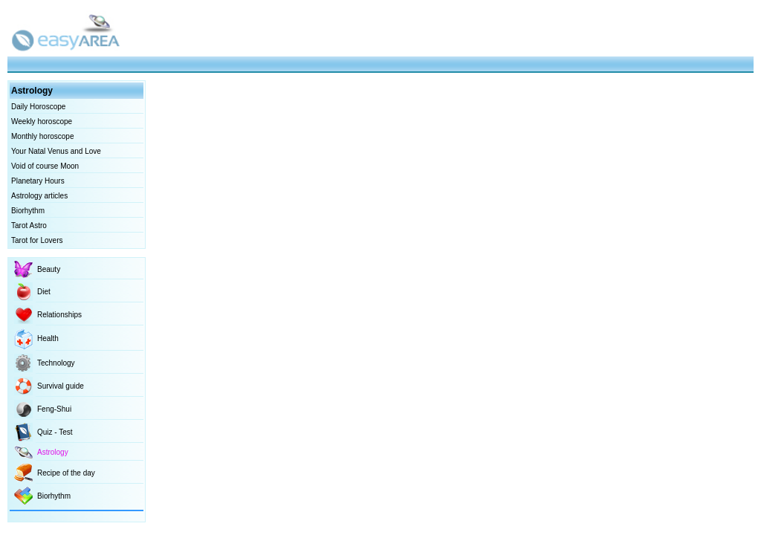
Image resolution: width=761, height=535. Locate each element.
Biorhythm (28, 211)
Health (48, 338)
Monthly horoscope (42, 136)
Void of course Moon (45, 166)
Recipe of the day (66, 473)
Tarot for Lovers (36, 240)
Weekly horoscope (41, 121)
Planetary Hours (38, 181)
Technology (56, 363)
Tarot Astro (29, 225)
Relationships (59, 315)
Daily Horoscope (38, 107)
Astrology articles (39, 196)
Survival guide (60, 386)
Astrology (52, 452)
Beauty (48, 269)
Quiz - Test (55, 432)
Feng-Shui (54, 409)
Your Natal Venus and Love (56, 151)
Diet (44, 292)
